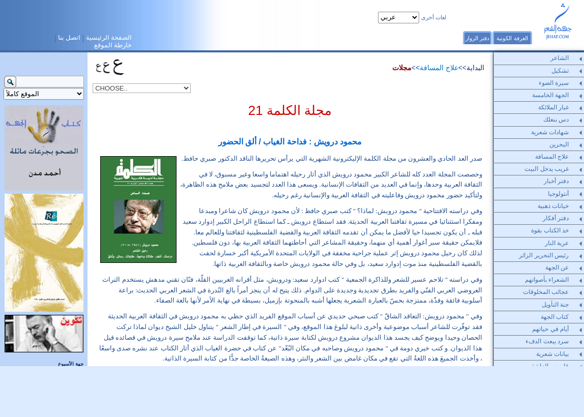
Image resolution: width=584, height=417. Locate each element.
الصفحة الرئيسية (109, 37)
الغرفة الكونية (512, 38)
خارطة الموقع (113, 45)
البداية (475, 68)
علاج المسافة (439, 68)
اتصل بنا (69, 37)
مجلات (402, 68)
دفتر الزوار (477, 38)
